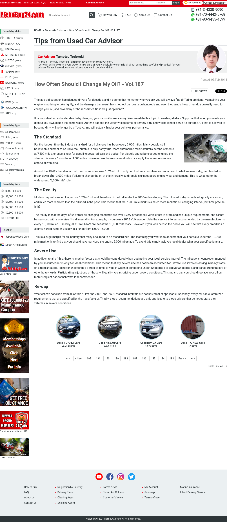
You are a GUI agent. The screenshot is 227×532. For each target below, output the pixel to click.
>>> (192, 358)
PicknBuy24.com (22, 15)
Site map (149, 492)
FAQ (128, 15)
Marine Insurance (190, 487)
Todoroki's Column (55, 30)
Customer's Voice (113, 497)
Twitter (131, 476)
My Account (151, 487)
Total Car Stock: (36, 2)
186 (144, 358)
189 (116, 358)
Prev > (182, 358)
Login (176, 2)
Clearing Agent (65, 497)
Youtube (99, 476)
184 (162, 358)
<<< (68, 358)
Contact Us (165, 15)
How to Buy (110, 15)
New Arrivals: (60, 2)
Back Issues (215, 366)
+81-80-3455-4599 (210, 19)
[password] (163, 3)
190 (107, 358)
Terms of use (152, 497)
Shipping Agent (66, 502)
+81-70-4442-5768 (210, 14)
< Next (78, 358)
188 (126, 358)
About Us (144, 15)
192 (89, 358)
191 (98, 358)
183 (172, 358)
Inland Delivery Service (193, 492)
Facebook (110, 476)
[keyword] (68, 15)
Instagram (120, 476)
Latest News (110, 487)
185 (153, 358)
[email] (142, 3)
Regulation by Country (70, 487)
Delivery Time (65, 492)
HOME (37, 30)
